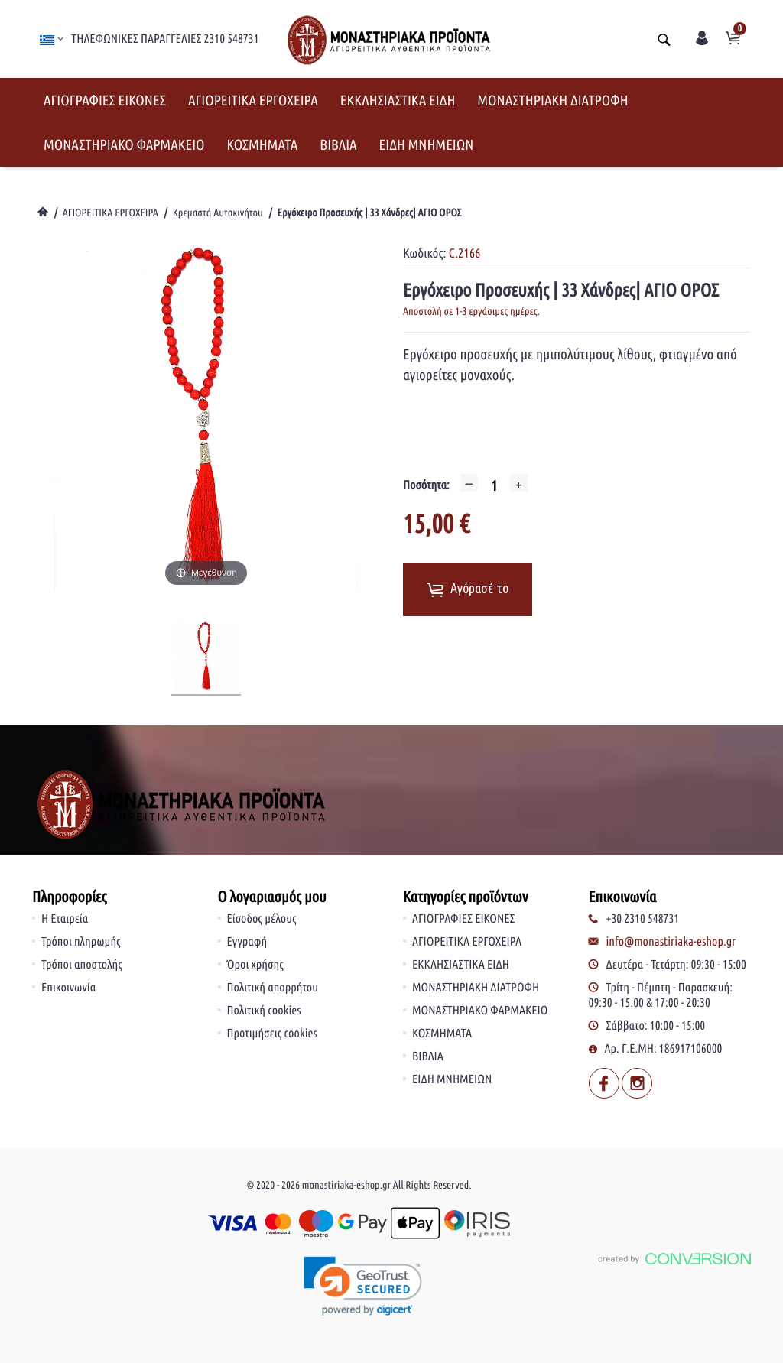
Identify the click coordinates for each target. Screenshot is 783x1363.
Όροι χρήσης (255, 965)
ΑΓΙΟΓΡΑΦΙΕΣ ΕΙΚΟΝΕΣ (105, 100)
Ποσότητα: (426, 485)
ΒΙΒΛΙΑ (338, 144)
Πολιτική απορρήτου (273, 988)
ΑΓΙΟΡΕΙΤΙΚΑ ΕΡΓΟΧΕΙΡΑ (253, 100)
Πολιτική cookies (264, 1010)
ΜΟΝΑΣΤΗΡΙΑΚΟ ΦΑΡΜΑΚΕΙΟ (124, 144)
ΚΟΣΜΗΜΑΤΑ (262, 144)
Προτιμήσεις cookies (272, 1033)
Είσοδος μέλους (262, 919)
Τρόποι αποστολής (81, 965)
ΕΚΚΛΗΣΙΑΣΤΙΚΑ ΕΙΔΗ (398, 100)
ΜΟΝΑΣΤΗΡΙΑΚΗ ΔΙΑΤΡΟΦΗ (552, 100)
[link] (362, 1287)
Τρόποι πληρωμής (81, 942)
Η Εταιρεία (64, 919)
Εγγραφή (247, 942)
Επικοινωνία (68, 988)
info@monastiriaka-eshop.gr (671, 942)
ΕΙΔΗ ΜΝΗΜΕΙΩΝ (426, 144)
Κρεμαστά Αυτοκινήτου (218, 212)
